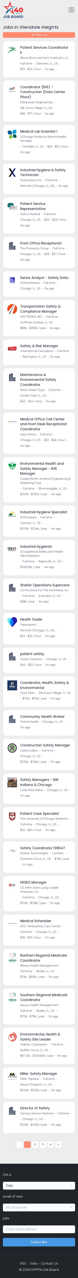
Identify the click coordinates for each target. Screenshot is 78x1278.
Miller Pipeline (29, 1079)
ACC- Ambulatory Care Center (40, 926)
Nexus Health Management (39, 965)
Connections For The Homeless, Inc (44, 590)
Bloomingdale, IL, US (52, 488)
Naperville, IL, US (49, 561)
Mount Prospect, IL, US (36, 1084)
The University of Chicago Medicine (44, 818)
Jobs (33, 1263)
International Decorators (36, 351)
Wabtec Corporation (33, 1044)
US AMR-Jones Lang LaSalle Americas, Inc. (39, 889)
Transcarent (28, 624)
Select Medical (30, 214)
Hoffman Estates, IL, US (36, 322)
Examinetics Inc (31, 180)
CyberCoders (29, 750)
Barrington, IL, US (34, 356)
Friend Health (29, 721)
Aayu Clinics (28, 434)
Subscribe (39, 1242)
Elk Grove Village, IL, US (36, 108)
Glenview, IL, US (47, 63)
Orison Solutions (31, 659)
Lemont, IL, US (30, 523)
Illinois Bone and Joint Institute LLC (44, 58)
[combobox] (39, 1186)
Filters (39, 35)
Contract (58, 853)
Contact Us (49, 1263)
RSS (23, 1263)
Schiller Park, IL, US (33, 395)
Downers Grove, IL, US (35, 859)
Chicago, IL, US (30, 219)
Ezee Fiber (27, 693)
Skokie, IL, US (45, 971)
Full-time (26, 63)
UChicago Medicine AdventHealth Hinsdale (43, 139)
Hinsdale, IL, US (33, 146)
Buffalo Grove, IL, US (34, 1050)
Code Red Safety (31, 790)
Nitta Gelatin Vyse (32, 390)
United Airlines (30, 283)
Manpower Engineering (36, 102)
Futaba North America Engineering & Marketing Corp (45, 481)
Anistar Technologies (34, 853)
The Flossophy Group (34, 248)
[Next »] (58, 1144)
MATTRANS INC (31, 316)
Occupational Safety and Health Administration (41, 553)
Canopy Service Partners (37, 1113)
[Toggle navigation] (71, 9)
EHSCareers (28, 517)
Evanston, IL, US (49, 596)
